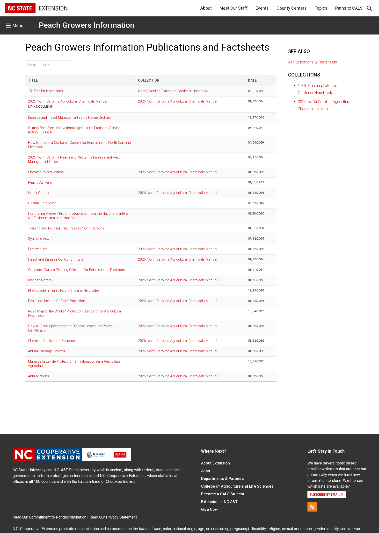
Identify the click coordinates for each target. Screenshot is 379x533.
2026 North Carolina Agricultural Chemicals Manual (67, 101)
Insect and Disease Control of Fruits (55, 259)
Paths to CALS (349, 8)
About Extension (215, 463)
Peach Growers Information (86, 25)
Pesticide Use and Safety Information (56, 301)
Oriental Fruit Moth (42, 203)
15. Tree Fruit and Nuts (45, 91)
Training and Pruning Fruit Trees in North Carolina (66, 228)
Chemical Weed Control (46, 172)
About (206, 8)
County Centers (292, 8)
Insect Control (39, 193)
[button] (130, 80)
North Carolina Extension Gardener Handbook (173, 91)
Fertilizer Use (37, 249)
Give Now (209, 509)
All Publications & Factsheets (312, 62)
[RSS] (312, 507)
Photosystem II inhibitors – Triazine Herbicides (64, 291)
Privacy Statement (121, 517)
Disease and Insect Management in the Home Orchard (69, 118)
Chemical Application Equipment (53, 341)
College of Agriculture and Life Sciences (237, 486)
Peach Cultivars (40, 182)
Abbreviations (38, 376)
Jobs (205, 471)
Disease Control (40, 280)
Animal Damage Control (46, 351)
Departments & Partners (222, 478)
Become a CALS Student (222, 494)
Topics (321, 8)
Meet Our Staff (233, 8)
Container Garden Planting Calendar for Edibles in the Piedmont (76, 270)
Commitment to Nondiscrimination (57, 517)
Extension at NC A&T (219, 501)
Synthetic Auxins (40, 239)
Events (262, 8)
